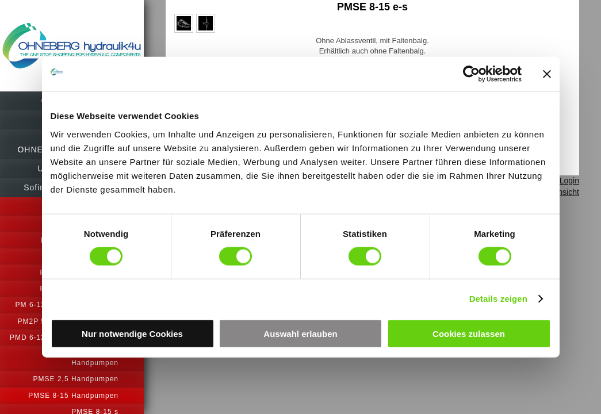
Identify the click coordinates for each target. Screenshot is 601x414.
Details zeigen (498, 299)
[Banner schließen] (547, 74)
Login (569, 180)
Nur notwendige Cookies (132, 333)
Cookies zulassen (468, 333)
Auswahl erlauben (300, 333)
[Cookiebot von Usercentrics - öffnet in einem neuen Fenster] (471, 74)
